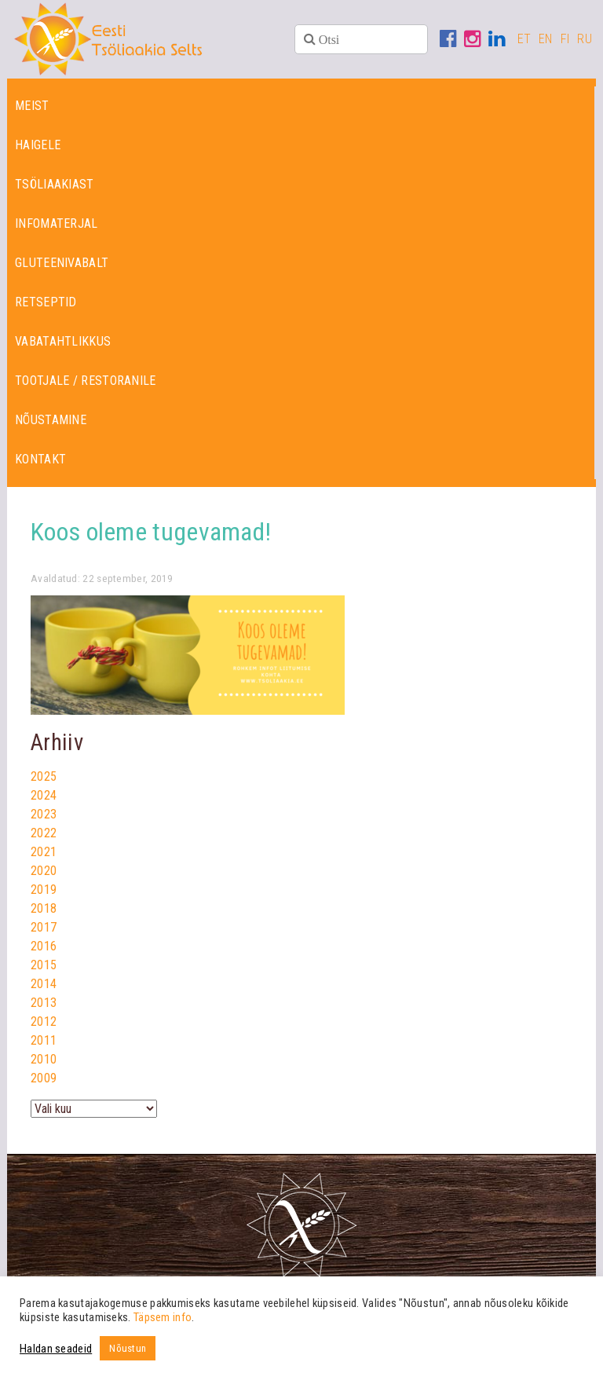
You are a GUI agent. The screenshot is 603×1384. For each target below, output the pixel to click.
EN (546, 38)
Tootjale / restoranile (85, 380)
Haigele (37, 144)
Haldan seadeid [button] (56, 1349)
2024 (44, 795)
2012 (44, 1021)
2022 (44, 833)
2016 (44, 946)
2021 (44, 851)
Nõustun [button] (127, 1348)
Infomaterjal (56, 223)
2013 (44, 1002)
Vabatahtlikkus (63, 341)
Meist (32, 105)
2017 (44, 927)
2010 (44, 1059)
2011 (44, 1040)
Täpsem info (162, 1317)
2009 (44, 1078)
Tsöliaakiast (54, 184)
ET (524, 38)
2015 (44, 964)
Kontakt (40, 459)
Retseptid (46, 302)
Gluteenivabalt (61, 262)
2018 (44, 908)
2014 (44, 983)
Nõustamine (50, 419)
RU (584, 38)
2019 (44, 889)
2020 (44, 870)
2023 (44, 814)
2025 (44, 776)
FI (565, 38)
